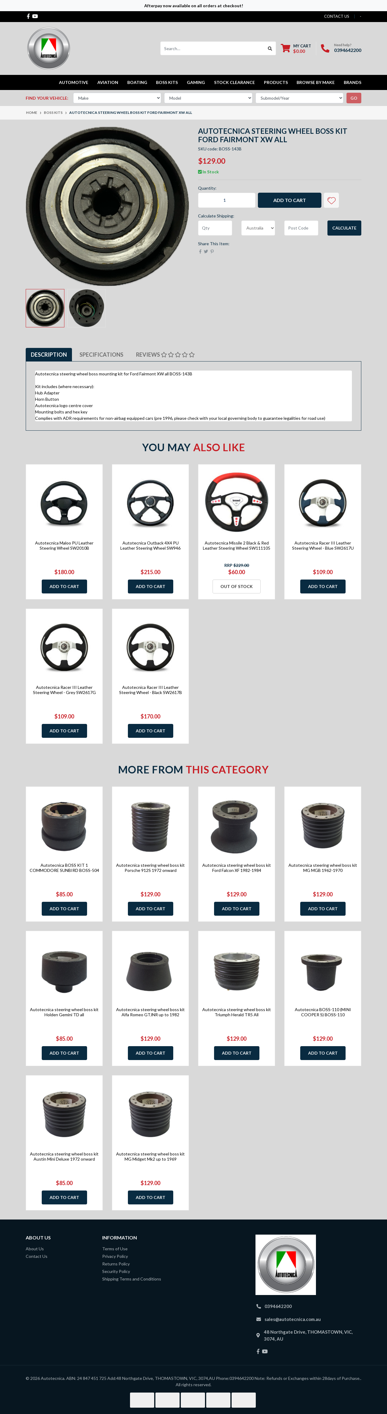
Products (276, 82)
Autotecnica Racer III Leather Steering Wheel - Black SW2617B (150, 690)
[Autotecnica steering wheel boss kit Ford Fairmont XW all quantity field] (226, 200)
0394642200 (347, 50)
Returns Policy (116, 1263)
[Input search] (212, 48)
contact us (336, 16)
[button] (331, 200)
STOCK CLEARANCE (234, 82)
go (353, 98)
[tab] (49, 355)
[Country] (258, 228)
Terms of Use (115, 1248)
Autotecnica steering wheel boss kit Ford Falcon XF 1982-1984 (236, 868)
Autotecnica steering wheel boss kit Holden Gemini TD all (64, 1012)
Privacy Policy (115, 1256)
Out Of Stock (236, 586)
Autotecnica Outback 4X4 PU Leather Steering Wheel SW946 (150, 545)
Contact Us (36, 1256)
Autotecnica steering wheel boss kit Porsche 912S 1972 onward (150, 868)
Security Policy (116, 1271)
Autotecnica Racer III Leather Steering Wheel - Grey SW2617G (64, 690)
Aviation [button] (107, 82)
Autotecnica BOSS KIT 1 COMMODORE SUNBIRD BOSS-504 (64, 868)
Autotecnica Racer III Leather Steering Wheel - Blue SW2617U (323, 545)
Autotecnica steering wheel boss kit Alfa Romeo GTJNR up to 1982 (150, 1012)
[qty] (215, 228)
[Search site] (270, 48)
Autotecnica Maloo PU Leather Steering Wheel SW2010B (64, 545)
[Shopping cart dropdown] (296, 48)
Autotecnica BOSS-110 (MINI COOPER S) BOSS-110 (323, 1012)
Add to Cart (289, 200)
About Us (35, 1248)
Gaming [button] (196, 82)
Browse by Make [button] (316, 82)
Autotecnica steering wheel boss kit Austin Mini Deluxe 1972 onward (64, 1156)
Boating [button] (137, 82)
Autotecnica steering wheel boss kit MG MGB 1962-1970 (322, 868)
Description (49, 354)
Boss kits (167, 82)
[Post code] (301, 228)
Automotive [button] (73, 82)
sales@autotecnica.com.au (293, 1319)
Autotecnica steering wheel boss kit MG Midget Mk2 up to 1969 (150, 1156)
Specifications (101, 354)
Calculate (344, 227)
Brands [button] (352, 82)
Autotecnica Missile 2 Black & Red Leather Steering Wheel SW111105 (236, 545)
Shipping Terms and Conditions (131, 1278)
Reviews (165, 354)
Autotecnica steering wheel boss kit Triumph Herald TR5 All (236, 1012)
